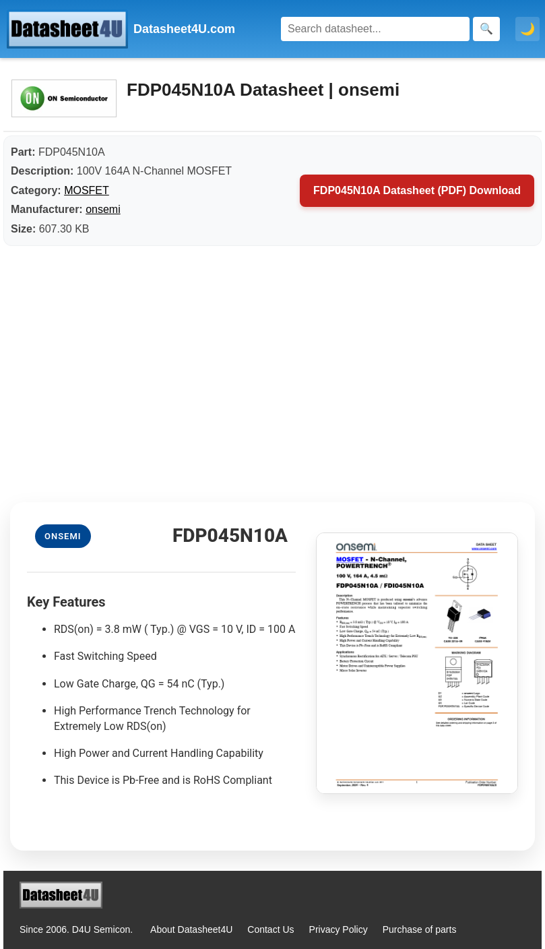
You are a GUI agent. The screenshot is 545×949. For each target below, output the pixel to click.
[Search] (375, 29)
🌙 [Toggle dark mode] (527, 29)
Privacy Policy (338, 929)
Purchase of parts (420, 929)
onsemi (103, 209)
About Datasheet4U (191, 929)
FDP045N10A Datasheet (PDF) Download (417, 190)
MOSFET (86, 190)
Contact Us (270, 929)
